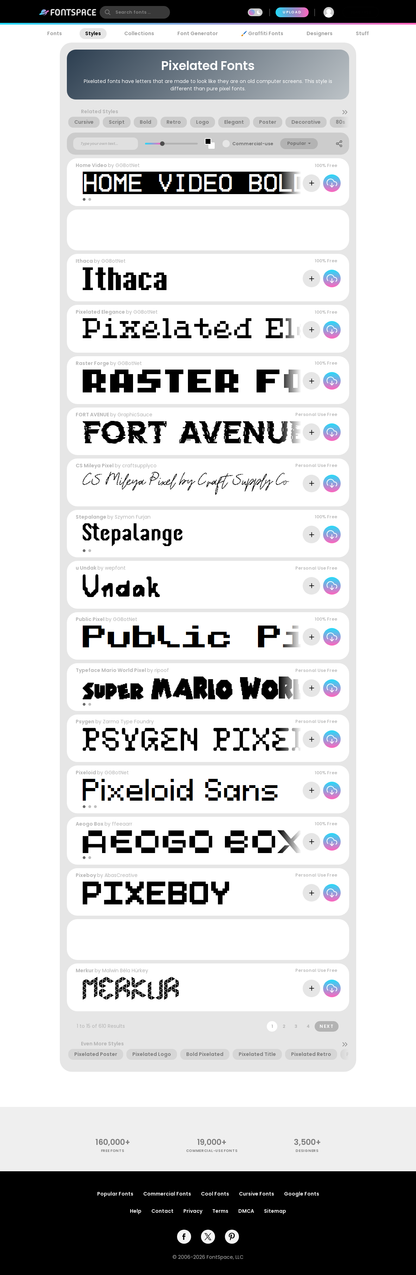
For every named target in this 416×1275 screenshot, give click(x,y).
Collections (139, 33)
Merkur (85, 970)
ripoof (162, 670)
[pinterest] (232, 1237)
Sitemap (275, 1211)
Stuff (362, 33)
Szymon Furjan (133, 516)
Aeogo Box (89, 823)
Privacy (192, 1211)
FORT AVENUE (92, 414)
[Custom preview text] (105, 143)
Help (135, 1211)
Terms (220, 1211)
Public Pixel (90, 619)
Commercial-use (252, 144)
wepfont (115, 567)
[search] (135, 12)
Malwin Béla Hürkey (125, 970)
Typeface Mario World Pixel (111, 670)
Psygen (85, 721)
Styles (93, 33)
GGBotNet (127, 165)
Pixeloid (86, 772)
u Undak (86, 567)
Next (327, 1026)
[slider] (162, 143)
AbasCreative (121, 875)
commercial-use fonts (212, 1150)
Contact (162, 1211)
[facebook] (184, 1237)
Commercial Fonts (167, 1193)
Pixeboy (86, 875)
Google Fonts (301, 1193)
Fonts (54, 33)
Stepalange (91, 516)
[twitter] (208, 1237)
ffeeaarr (122, 823)
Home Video (91, 165)
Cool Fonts (215, 1193)
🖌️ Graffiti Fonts (262, 33)
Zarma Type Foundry (128, 721)
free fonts (113, 1150)
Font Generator (197, 33)
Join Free (360, 12)
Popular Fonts (115, 1193)
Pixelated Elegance (100, 311)
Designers (320, 33)
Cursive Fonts (256, 1193)
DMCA (246, 1211)
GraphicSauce (135, 414)
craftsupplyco (139, 465)
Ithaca (84, 260)
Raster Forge (92, 363)
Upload (292, 12)
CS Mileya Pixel (95, 465)
